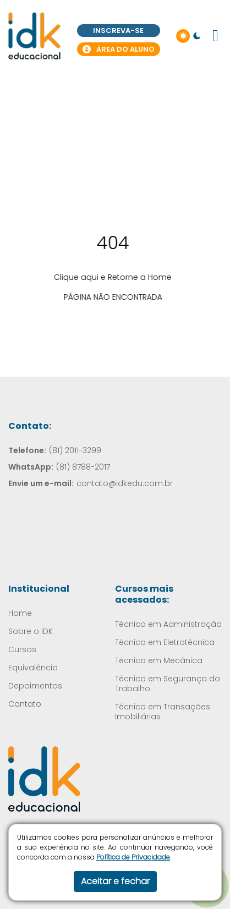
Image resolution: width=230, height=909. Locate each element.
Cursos (22, 649)
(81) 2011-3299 (75, 450)
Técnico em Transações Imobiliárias (162, 711)
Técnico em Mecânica (158, 660)
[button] (215, 36)
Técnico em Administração (168, 624)
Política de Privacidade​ (133, 857)
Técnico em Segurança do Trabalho (167, 683)
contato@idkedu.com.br (124, 483)
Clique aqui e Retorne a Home (108, 277)
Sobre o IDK (30, 631)
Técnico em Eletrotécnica (165, 642)
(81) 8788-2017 (83, 466)
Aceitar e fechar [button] (115, 881)
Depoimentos (35, 685)
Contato (24, 703)
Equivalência (33, 667)
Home (20, 613)
